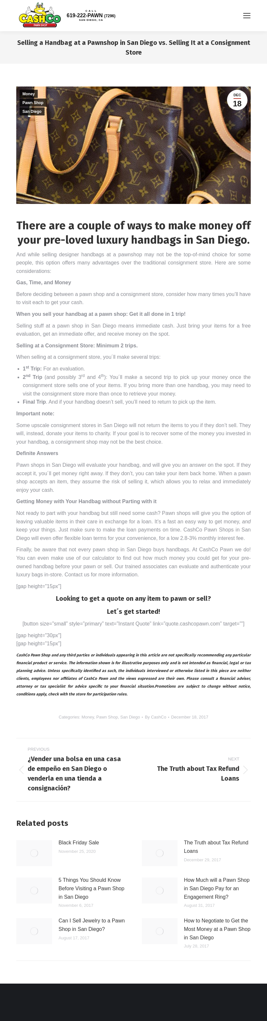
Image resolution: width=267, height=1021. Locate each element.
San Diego (32, 111)
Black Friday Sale (79, 842)
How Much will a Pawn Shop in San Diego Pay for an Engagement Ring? (217, 888)
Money (28, 94)
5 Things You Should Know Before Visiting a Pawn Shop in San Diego (92, 888)
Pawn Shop (33, 103)
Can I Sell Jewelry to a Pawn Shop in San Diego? (92, 925)
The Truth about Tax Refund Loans (216, 847)
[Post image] (34, 853)
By (155, 717)
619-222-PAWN (91, 15)
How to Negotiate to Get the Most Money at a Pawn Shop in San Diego (217, 929)
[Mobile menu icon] (247, 16)
